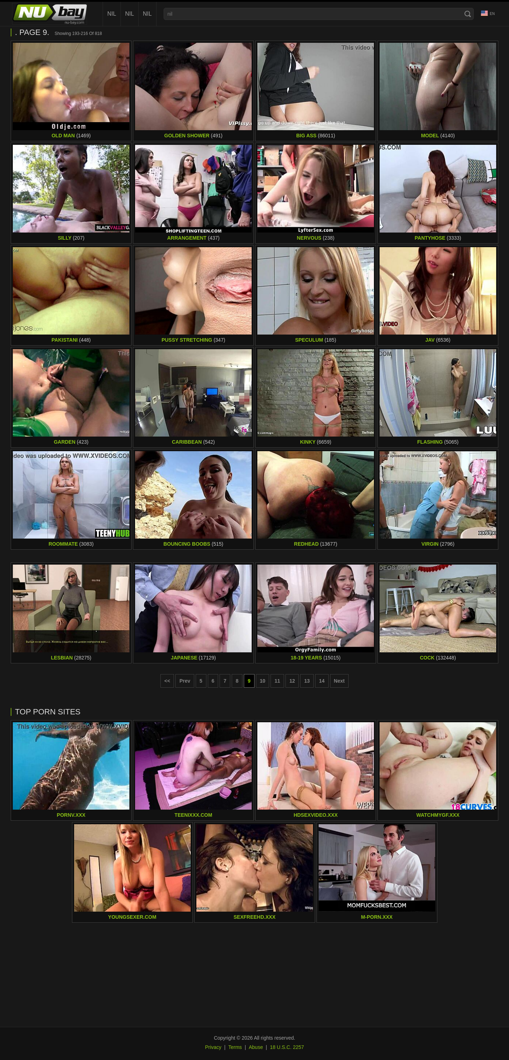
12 (292, 681)
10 (263, 681)
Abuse (256, 1047)
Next (339, 681)
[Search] (467, 14)
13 (307, 681)
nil (111, 14)
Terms (235, 1047)
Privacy (213, 1047)
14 (322, 681)
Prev (184, 681)
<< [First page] (167, 681)
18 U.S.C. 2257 (287, 1047)
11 (277, 681)
